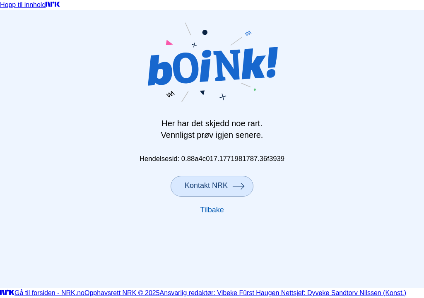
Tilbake (212, 210)
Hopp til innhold (23, 4)
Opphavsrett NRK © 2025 (122, 292)
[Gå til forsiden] (53, 4)
